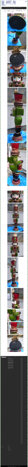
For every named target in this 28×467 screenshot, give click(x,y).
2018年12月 (22, 380)
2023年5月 (22, 364)
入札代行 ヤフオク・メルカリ (7, 7)
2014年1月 (22, 439)
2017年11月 (22, 392)
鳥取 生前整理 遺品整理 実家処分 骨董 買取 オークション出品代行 (9, 3)
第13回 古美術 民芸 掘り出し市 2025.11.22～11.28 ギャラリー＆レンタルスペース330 (11, 360)
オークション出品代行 (13, 7)
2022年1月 (22, 365)
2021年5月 (22, 368)
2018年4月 (22, 387)
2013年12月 (22, 440)
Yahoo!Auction (11, 8)
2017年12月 (22, 391)
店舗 (17, 7)
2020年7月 (22, 370)
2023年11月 (22, 363)
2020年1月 (22, 374)
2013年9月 (22, 443)
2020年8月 (22, 369)
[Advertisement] (17, 455)
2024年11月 (22, 361)
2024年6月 (22, 362)
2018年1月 (22, 390)
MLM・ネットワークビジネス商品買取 (5, 8)
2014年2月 (22, 438)
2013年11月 (22, 441)
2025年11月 (22, 359)
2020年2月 (22, 373)
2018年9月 (22, 382)
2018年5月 (22, 386)
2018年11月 (22, 381)
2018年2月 (22, 389)
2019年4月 (22, 377)
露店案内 (15, 8)
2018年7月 (22, 384)
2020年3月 (22, 372)
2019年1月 (22, 379)
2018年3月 (22, 388)
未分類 (5, 11)
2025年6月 (22, 360)
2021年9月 (22, 366)
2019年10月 (22, 375)
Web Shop (20, 7)
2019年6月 (22, 376)
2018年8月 (22, 383)
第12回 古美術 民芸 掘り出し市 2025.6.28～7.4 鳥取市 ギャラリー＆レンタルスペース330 (10, 365)
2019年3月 (22, 378)
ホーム (2, 7)
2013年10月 (22, 442)
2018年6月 (22, 385)
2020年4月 (22, 371)
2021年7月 (22, 367)
